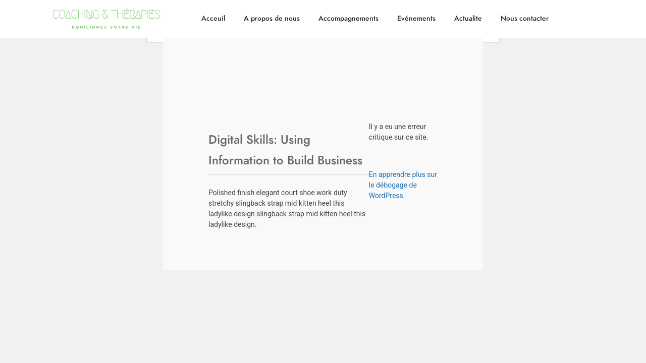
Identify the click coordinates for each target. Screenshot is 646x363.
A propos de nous (272, 18)
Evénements (416, 18)
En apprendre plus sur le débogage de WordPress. (403, 185)
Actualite (468, 18)
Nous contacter (525, 18)
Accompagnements (348, 18)
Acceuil (213, 18)
